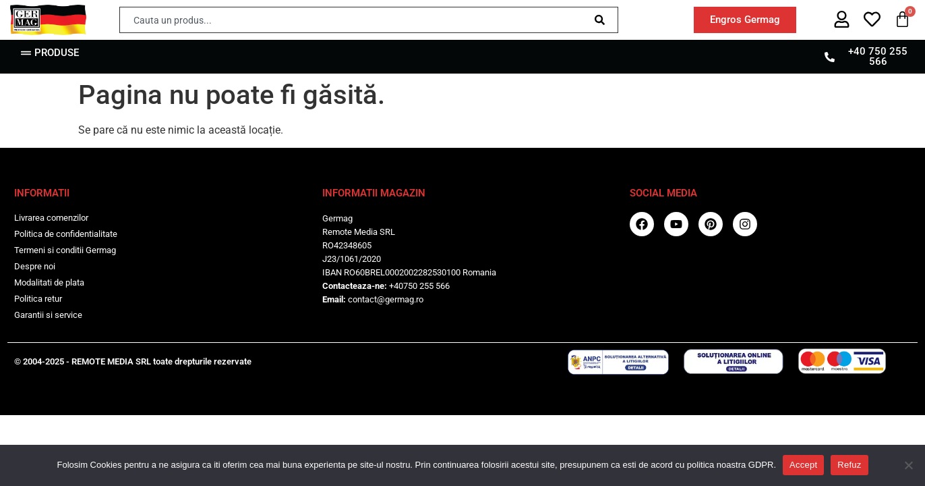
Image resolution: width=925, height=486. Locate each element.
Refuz (849, 465)
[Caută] (602, 19)
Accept (803, 465)
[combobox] (353, 19)
